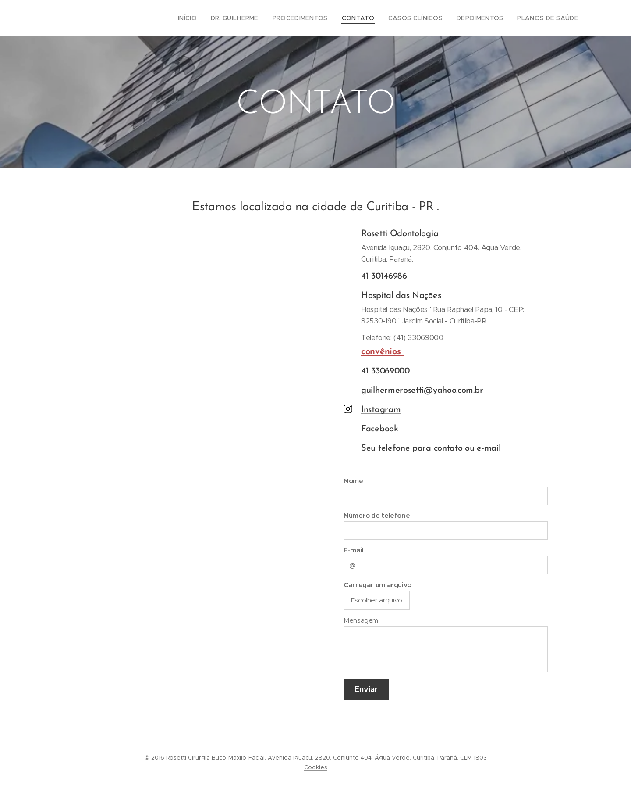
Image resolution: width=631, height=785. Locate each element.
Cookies (315, 767)
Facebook (379, 429)
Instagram (381, 409)
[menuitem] (210, 18)
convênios (382, 352)
